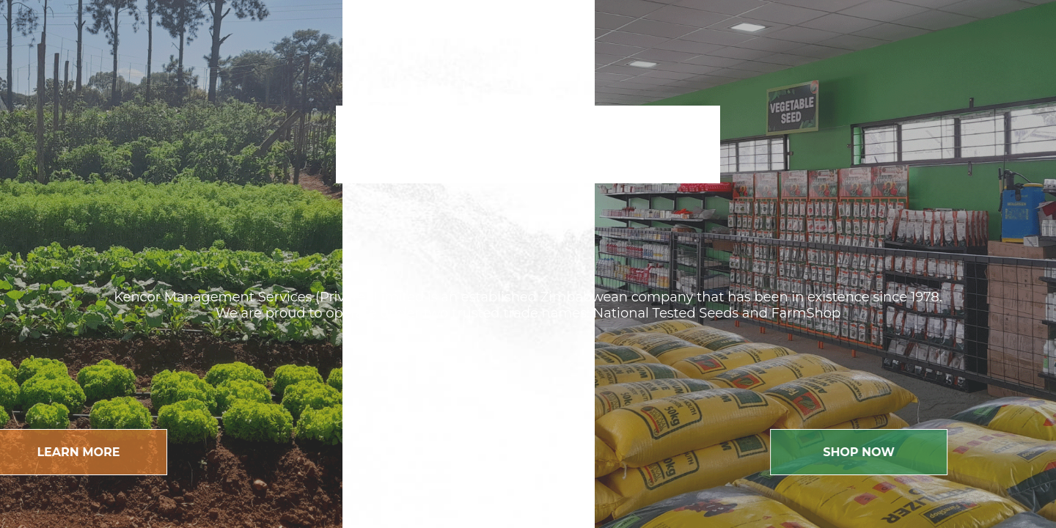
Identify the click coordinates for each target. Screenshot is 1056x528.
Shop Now (884, 452)
